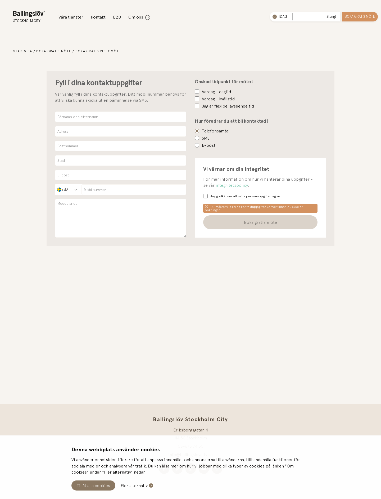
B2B (117, 17)
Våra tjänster (70, 17)
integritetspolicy (232, 185)
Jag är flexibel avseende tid (228, 106)
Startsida (22, 51)
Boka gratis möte (360, 17)
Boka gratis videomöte (98, 51)
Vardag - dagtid (216, 91)
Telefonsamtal (215, 130)
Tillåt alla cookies (93, 485)
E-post (208, 145)
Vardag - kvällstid (218, 98)
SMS (206, 138)
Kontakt (98, 17)
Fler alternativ (134, 485)
